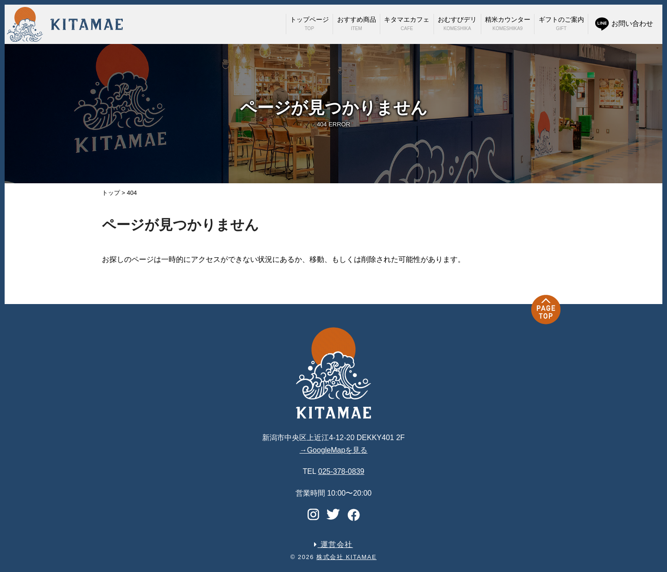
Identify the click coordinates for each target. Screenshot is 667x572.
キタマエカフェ (406, 23)
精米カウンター (507, 23)
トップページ (309, 23)
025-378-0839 (341, 471)
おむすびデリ (457, 23)
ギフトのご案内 (561, 23)
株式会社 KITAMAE (346, 556)
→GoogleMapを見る (334, 450)
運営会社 (333, 544)
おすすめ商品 (356, 23)
